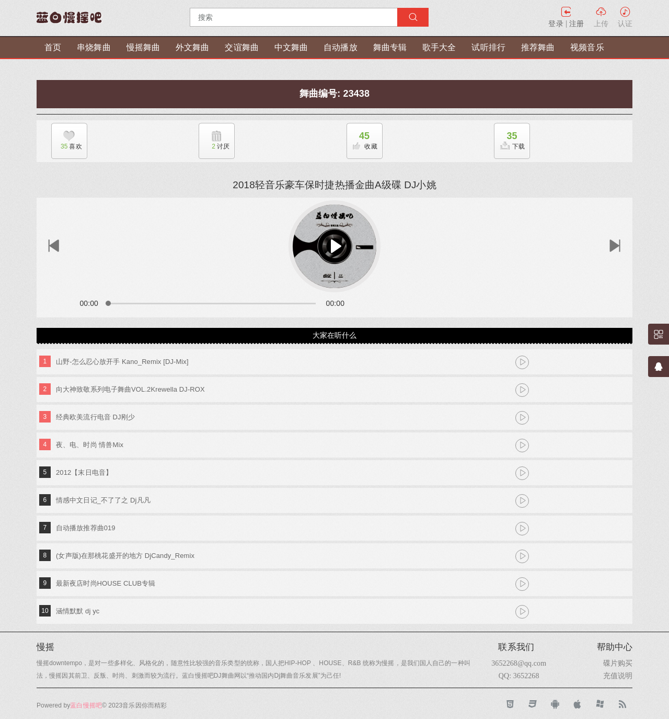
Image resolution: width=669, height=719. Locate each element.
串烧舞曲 (93, 47)
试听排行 (488, 47)
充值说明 (617, 675)
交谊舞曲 (241, 47)
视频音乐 (587, 47)
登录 (555, 23)
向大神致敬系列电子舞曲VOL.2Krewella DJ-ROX (130, 389)
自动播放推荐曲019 (86, 528)
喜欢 (66, 146)
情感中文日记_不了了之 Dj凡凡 (103, 500)
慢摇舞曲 (143, 47)
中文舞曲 (291, 47)
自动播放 (340, 47)
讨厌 (214, 146)
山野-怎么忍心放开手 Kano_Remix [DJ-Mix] (122, 362)
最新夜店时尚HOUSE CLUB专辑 (105, 583)
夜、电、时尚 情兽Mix (89, 445)
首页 (52, 47)
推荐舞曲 (538, 47)
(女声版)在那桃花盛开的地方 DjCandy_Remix (125, 556)
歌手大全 (439, 47)
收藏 (362, 137)
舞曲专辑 (390, 47)
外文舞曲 (192, 47)
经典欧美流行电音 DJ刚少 (95, 417)
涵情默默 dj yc (77, 611)
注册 (576, 23)
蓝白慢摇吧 (86, 705)
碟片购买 (617, 663)
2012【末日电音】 (84, 472)
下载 (509, 137)
